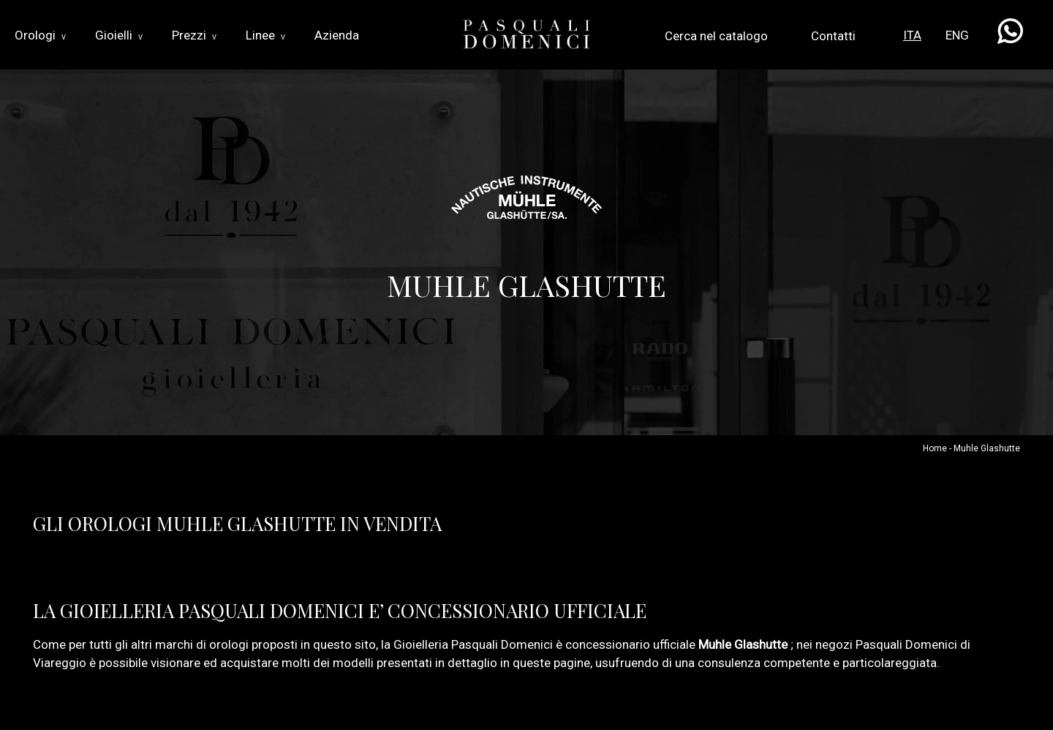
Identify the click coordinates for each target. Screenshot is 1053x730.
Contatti (833, 36)
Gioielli (119, 35)
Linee (265, 35)
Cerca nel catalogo (716, 36)
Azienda (336, 35)
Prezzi (194, 35)
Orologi (40, 35)
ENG (957, 35)
